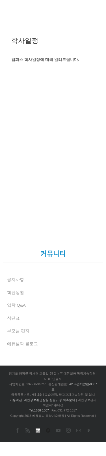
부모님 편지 (18, 330)
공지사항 (15, 279)
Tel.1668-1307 (39, 410)
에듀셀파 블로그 (22, 343)
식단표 (13, 318)
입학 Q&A (16, 305)
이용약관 (16, 400)
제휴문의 (69, 400)
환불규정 (55, 400)
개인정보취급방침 (36, 400)
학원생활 (15, 292)
